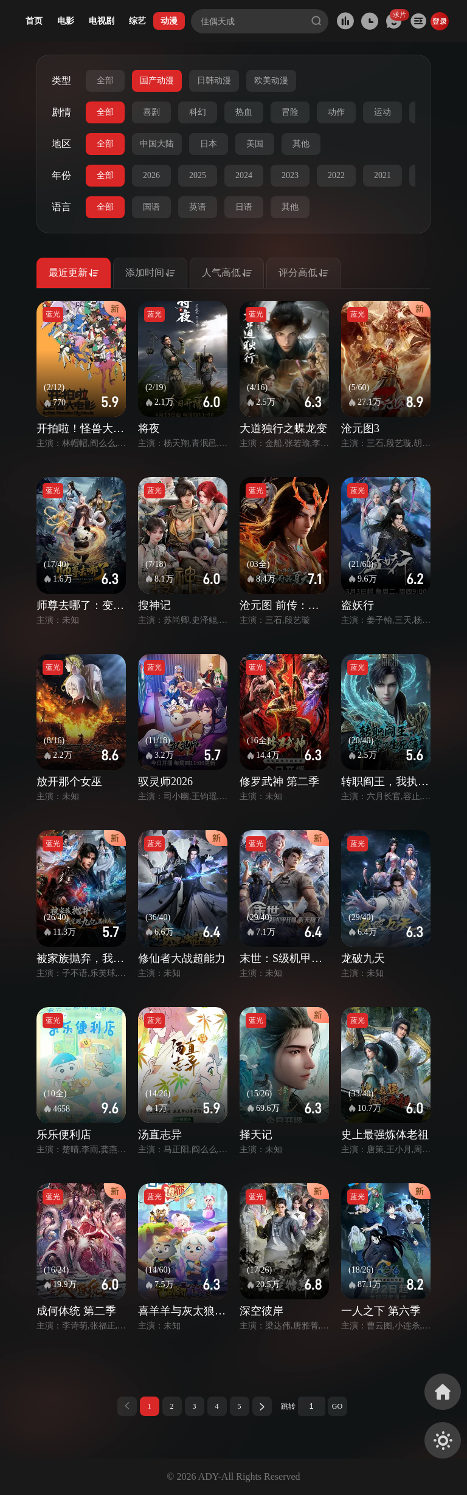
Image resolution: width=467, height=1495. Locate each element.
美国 (254, 143)
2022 (336, 175)
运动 (382, 112)
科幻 (197, 112)
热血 (243, 112)
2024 (243, 175)
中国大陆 (157, 143)
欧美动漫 (271, 80)
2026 (151, 175)
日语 (243, 206)
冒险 (290, 112)
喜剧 (151, 112)
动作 (336, 112)
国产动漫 (157, 80)
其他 (301, 143)
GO (337, 1406)
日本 (208, 143)
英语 (197, 206)
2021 (382, 175)
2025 (197, 175)
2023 (290, 175)
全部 (105, 80)
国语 (151, 206)
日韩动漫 (214, 80)
